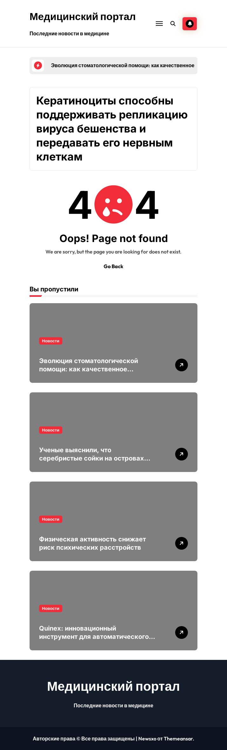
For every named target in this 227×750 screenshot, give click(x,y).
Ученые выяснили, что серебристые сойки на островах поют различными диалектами (91, 458)
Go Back (113, 266)
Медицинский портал (83, 16)
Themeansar (178, 738)
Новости (50, 340)
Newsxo (147, 738)
